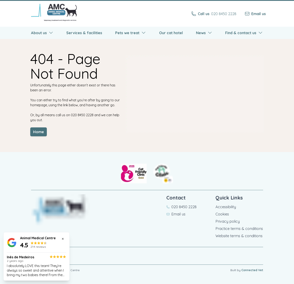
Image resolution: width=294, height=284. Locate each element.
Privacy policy (227, 221)
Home (41, 134)
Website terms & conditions (239, 235)
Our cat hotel (171, 33)
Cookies (222, 214)
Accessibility (225, 206)
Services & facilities (84, 33)
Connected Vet (252, 270)
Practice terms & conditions (239, 228)
